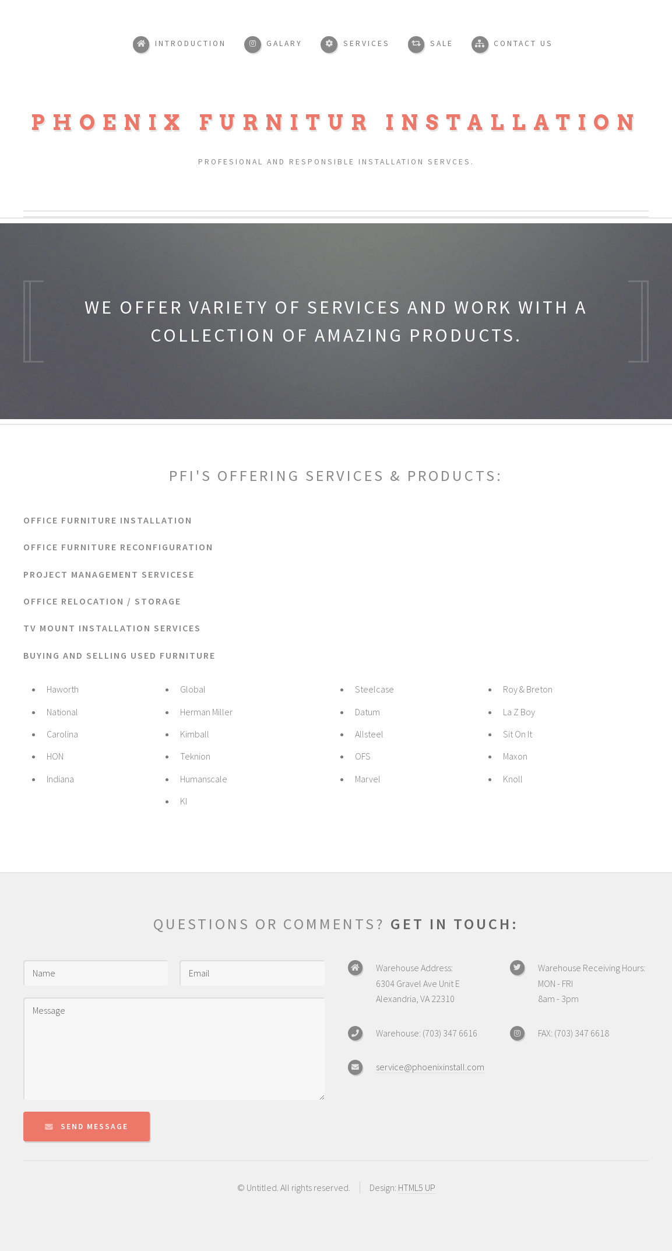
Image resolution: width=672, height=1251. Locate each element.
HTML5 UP (416, 1187)
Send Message (94, 1126)
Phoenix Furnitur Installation (336, 122)
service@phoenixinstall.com (430, 1067)
